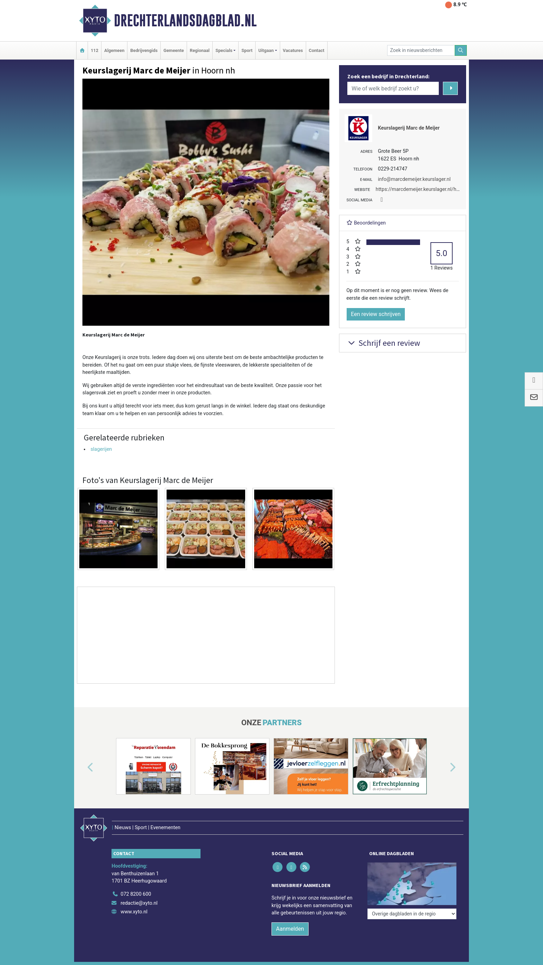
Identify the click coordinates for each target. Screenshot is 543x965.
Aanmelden (290, 928)
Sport (246, 50)
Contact (316, 50)
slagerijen (101, 449)
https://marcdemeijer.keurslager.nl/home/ (422, 189)
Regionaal (200, 50)
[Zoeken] (461, 50)
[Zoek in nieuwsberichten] (421, 50)
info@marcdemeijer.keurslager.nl (414, 179)
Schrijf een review (383, 342)
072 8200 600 (136, 894)
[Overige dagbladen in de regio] (411, 914)
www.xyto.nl (134, 912)
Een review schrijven (376, 314)
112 (94, 50)
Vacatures (293, 50)
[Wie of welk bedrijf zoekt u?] (393, 88)
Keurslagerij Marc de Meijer (408, 128)
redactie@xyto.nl (139, 903)
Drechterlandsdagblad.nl (185, 20)
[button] (82, 767)
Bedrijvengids (144, 50)
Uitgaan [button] (266, 50)
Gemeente (173, 50)
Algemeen (114, 50)
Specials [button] (223, 50)
